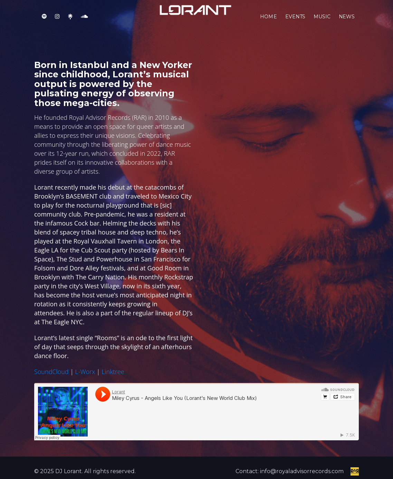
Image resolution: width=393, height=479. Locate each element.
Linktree (113, 371)
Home (268, 21)
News (347, 21)
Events (295, 21)
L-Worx (85, 371)
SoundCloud (51, 371)
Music (322, 21)
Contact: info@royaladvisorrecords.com (290, 471)
